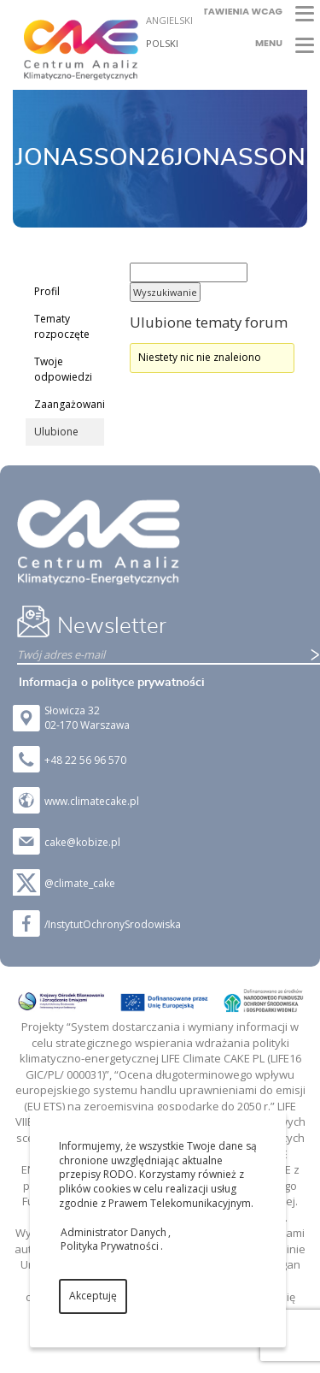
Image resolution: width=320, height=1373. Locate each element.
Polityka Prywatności (110, 1246)
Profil (47, 291)
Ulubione (56, 431)
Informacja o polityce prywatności (112, 683)
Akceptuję (93, 1295)
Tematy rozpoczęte (62, 326)
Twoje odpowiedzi (63, 369)
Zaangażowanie (69, 404)
